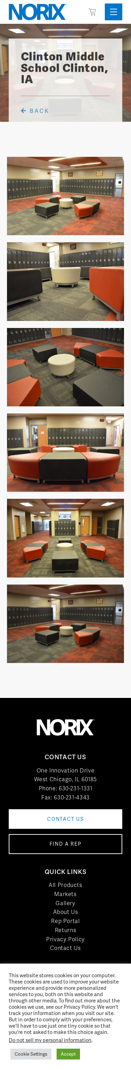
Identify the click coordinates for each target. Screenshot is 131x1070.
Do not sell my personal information (50, 1040)
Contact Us (65, 948)
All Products (65, 885)
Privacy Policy (65, 939)
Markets (65, 894)
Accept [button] (68, 1054)
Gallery (65, 903)
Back (35, 116)
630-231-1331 (76, 788)
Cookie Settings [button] (31, 1054)
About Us (65, 912)
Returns (65, 930)
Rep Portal (65, 921)
